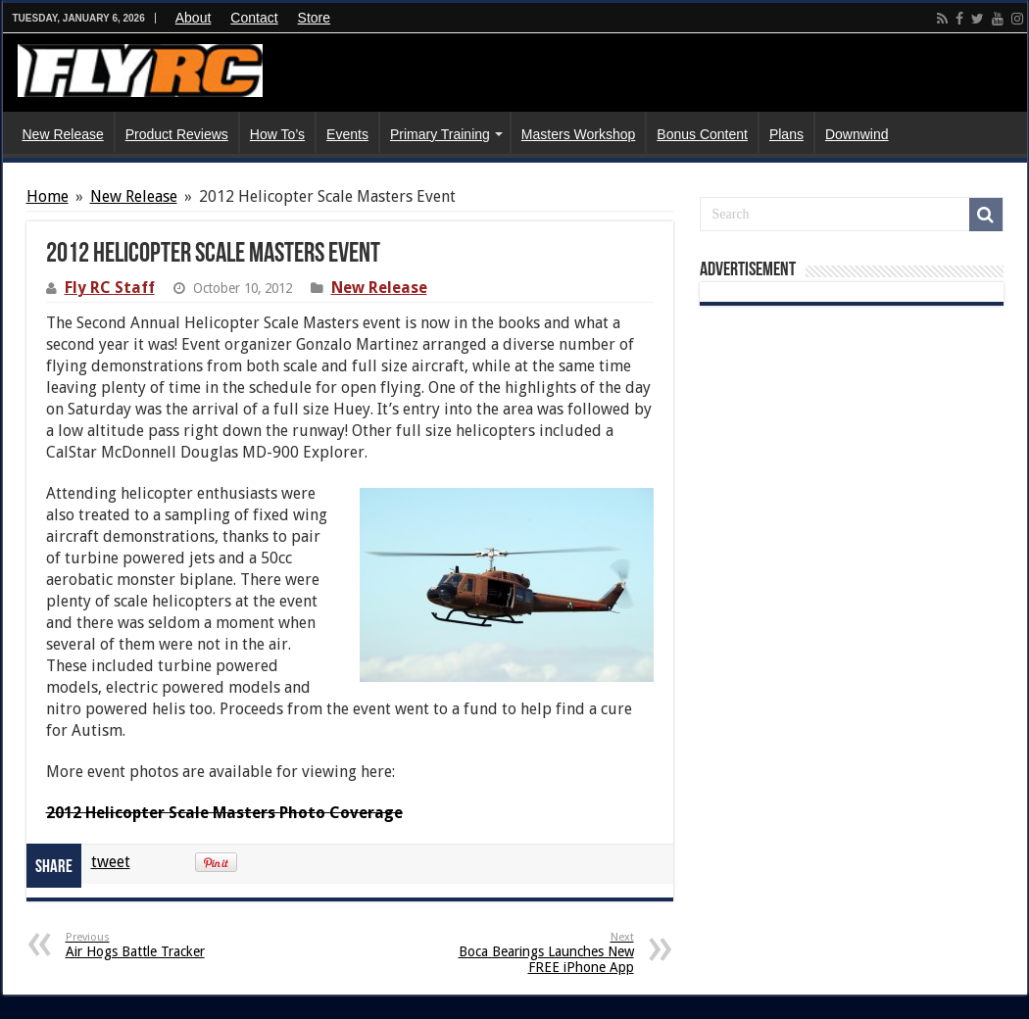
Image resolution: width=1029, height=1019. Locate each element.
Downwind (857, 134)
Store (314, 17)
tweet (110, 861)
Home (47, 196)
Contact (253, 17)
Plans (786, 134)
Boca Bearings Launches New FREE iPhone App (533, 953)
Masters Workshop (578, 134)
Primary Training (440, 134)
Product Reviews (176, 134)
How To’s (277, 134)
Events (347, 134)
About (193, 17)
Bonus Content (702, 134)
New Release (63, 134)
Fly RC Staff (110, 287)
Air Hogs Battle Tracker (166, 945)
